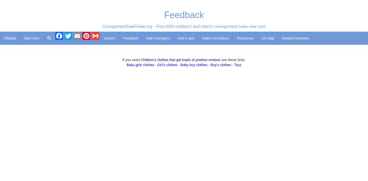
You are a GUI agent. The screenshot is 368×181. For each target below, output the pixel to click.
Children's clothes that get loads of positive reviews (180, 60)
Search (109, 38)
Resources (245, 38)
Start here (31, 38)
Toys (238, 65)
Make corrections (215, 38)
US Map (267, 38)
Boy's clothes (221, 65)
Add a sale (186, 38)
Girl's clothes (167, 65)
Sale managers (158, 38)
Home (10, 38)
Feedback (130, 38)
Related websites (295, 38)
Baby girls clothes (140, 65)
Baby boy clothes (194, 65)
